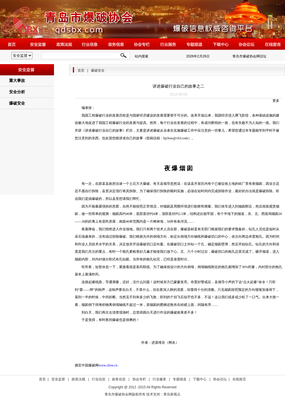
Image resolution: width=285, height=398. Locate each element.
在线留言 (239, 379)
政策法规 (78, 379)
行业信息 (98, 379)
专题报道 (179, 379)
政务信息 (119, 379)
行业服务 (159, 379)
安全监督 (58, 379)
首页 (81, 70)
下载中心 (200, 379)
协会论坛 (220, 379)
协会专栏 (139, 379)
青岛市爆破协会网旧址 (249, 56)
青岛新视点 (171, 394)
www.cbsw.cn (108, 365)
